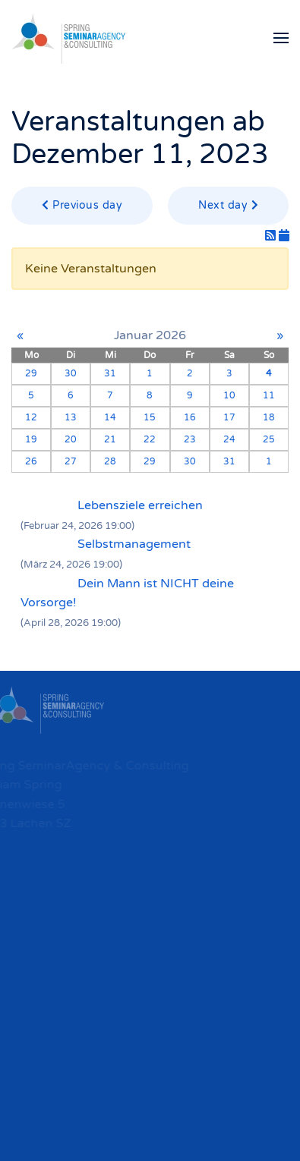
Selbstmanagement (134, 544)
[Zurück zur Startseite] (68, 38)
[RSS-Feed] (272, 236)
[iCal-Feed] (284, 236)
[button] (281, 38)
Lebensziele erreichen (140, 505)
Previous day (82, 205)
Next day (228, 205)
